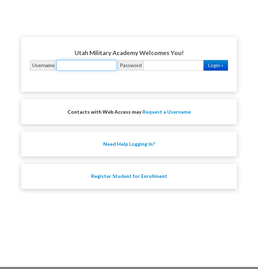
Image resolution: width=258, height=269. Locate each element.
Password (131, 65)
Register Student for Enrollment (129, 176)
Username (43, 65)
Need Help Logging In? (129, 144)
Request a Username (166, 112)
